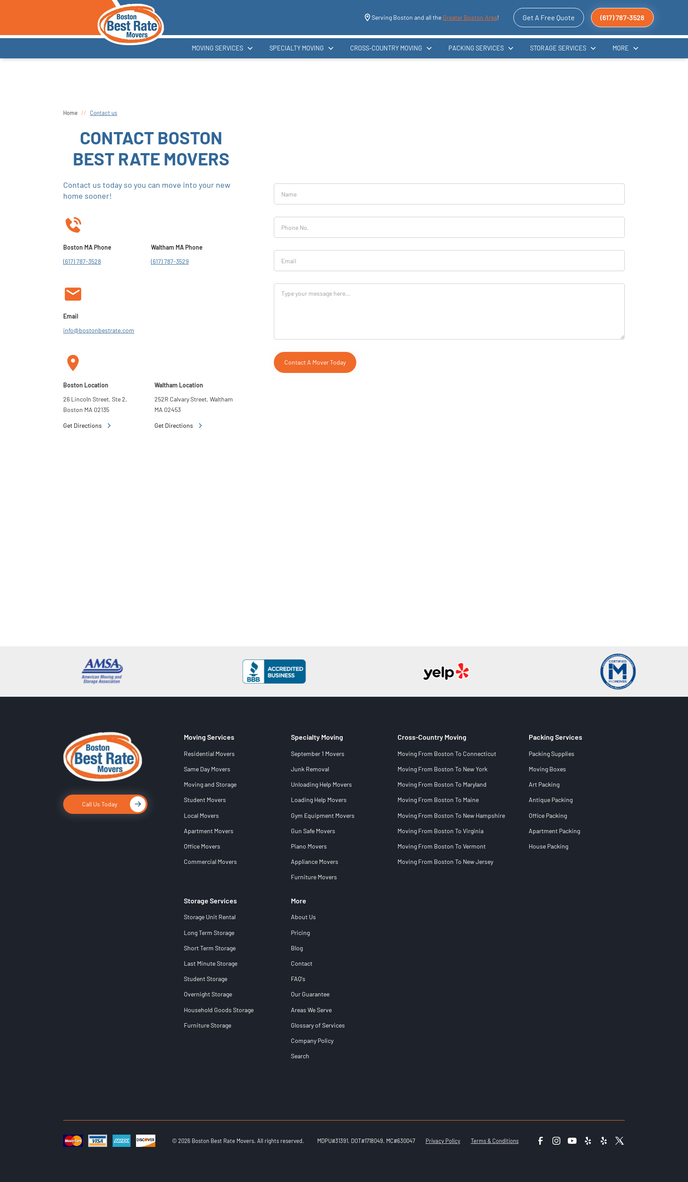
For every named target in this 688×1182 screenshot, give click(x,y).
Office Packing (548, 815)
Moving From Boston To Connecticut (447, 753)
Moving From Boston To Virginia (441, 831)
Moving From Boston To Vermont (442, 846)
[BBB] (269, 672)
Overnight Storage (208, 994)
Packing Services (555, 737)
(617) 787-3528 (622, 17)
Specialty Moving (317, 737)
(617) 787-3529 (170, 261)
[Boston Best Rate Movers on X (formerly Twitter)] (619, 1143)
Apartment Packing (554, 831)
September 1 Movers (317, 753)
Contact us (103, 112)
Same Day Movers (207, 769)
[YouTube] (572, 1140)
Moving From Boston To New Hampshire (451, 815)
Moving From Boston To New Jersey (445, 861)
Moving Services (209, 737)
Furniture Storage (207, 1025)
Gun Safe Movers (313, 831)
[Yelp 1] (588, 1140)
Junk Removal (310, 769)
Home (70, 112)
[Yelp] (441, 671)
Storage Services (210, 900)
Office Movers (202, 846)
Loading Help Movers (319, 799)
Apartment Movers (208, 831)
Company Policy (312, 1040)
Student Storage (205, 978)
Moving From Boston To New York (442, 769)
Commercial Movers (210, 861)
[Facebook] (540, 1140)
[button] (223, 48)
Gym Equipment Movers (323, 815)
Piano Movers (309, 846)
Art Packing (544, 784)
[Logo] (102, 763)
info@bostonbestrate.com (98, 330)
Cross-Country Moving (432, 737)
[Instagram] (556, 1140)
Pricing (300, 932)
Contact (301, 963)
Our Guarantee (310, 994)
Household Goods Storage (219, 1010)
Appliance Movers (314, 861)
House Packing (548, 846)
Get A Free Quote (549, 17)
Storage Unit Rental (210, 917)
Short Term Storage (210, 948)
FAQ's (298, 978)
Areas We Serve (311, 1010)
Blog (297, 948)
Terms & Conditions (495, 1140)
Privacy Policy (443, 1140)
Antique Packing (551, 799)
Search (300, 1056)
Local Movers (201, 815)
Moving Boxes (547, 769)
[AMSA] (97, 671)
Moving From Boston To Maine (438, 799)
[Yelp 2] (603, 1140)
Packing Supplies (551, 753)
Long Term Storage (209, 932)
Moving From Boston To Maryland (442, 784)
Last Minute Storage (210, 963)
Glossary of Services (318, 1025)
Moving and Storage (210, 784)
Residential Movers (209, 753)
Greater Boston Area (470, 17)
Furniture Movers (314, 877)
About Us (303, 917)
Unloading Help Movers (321, 784)
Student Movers (205, 799)
